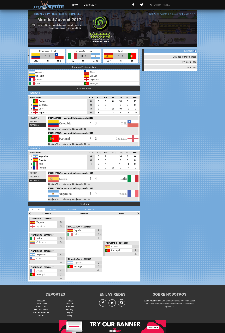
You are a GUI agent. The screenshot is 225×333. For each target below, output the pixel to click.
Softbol (41, 315)
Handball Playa (41, 309)
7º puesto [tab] (89, 209)
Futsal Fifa (41, 306)
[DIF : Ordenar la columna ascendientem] (135, 97)
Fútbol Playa (41, 303)
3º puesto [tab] (54, 209)
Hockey (69, 309)
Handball (70, 306)
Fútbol (70, 301)
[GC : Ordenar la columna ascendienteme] (127, 97)
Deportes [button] (90, 4)
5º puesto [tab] (71, 209)
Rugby (70, 312)
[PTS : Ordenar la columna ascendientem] (91, 97)
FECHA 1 (34, 118)
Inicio (75, 4)
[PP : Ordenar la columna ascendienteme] (113, 97)
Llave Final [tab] (37, 209)
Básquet (41, 301)
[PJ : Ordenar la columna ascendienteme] (98, 97)
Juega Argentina (151, 301)
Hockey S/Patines (41, 312)
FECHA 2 (34, 121)
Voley (69, 315)
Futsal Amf (70, 303)
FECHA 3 (34, 125)
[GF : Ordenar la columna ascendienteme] (120, 97)
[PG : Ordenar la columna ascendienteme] (105, 97)
